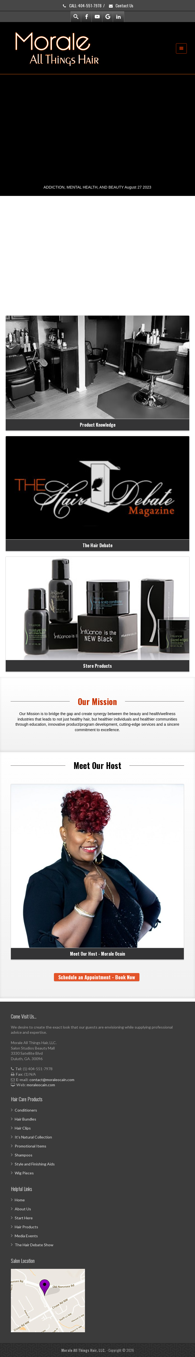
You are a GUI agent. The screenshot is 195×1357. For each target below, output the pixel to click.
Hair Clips (23, 1128)
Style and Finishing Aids (35, 1164)
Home (20, 1200)
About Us (23, 1209)
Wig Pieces (24, 1173)
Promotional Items (30, 1146)
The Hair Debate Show (34, 1244)
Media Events (26, 1235)
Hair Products (26, 1226)
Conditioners (26, 1110)
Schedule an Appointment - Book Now (96, 977)
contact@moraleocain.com (51, 1079)
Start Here (24, 1218)
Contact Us (120, 5)
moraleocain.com (41, 1084)
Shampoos (23, 1155)
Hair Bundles (25, 1119)
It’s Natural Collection (33, 1137)
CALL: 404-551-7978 (82, 5)
